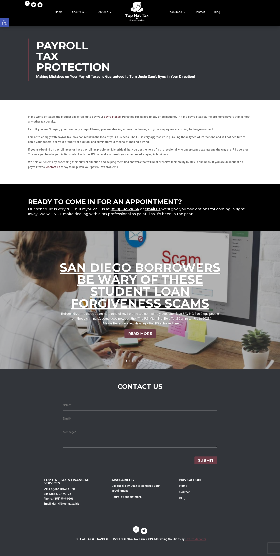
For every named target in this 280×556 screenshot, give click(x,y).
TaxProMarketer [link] (195, 539)
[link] (4, 22)
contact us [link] (53, 167)
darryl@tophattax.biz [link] (65, 503)
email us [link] (153, 209)
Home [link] (59, 12)
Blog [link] (217, 12)
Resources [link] (175, 12)
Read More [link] (140, 333)
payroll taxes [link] (112, 116)
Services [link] (102, 12)
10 (153, 361)
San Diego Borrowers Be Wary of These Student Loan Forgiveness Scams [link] (140, 285)
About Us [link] (78, 12)
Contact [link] (200, 12)
